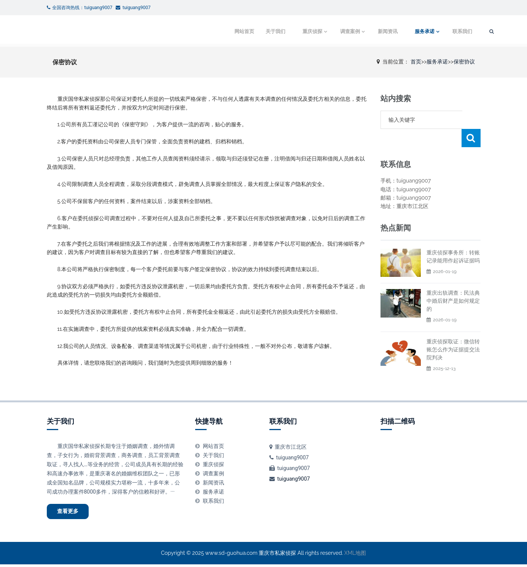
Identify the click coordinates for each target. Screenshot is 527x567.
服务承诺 (401, 31)
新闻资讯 (364, 31)
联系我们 (439, 31)
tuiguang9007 (293, 479)
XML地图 (355, 556)
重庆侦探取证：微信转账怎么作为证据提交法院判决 (453, 331)
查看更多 (72, 512)
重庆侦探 (286, 31)
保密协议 (464, 62)
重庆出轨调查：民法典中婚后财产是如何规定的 (453, 283)
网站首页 (218, 31)
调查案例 (325, 31)
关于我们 (249, 31)
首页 (416, 62)
